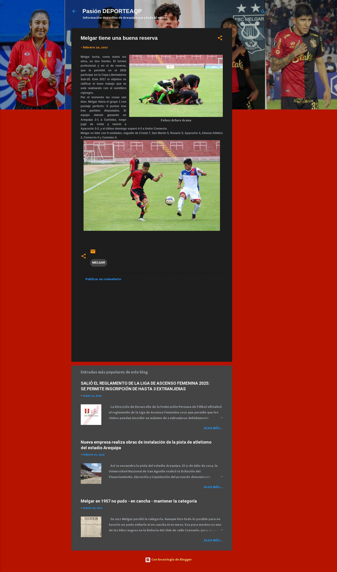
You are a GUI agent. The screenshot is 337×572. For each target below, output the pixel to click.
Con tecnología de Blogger (168, 559)
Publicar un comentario (103, 279)
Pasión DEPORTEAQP (112, 11)
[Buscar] (263, 13)
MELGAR (98, 262)
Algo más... (213, 428)
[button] (220, 39)
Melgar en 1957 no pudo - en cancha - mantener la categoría (139, 501)
